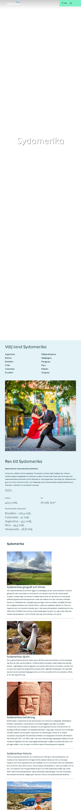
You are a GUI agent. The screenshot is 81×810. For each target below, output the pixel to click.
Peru (43, 365)
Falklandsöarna (48, 354)
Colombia (9, 369)
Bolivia (8, 358)
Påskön (44, 369)
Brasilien (9, 361)
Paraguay (45, 361)
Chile (7, 365)
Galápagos (46, 358)
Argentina (10, 354)
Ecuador (9, 372)
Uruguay (45, 372)
